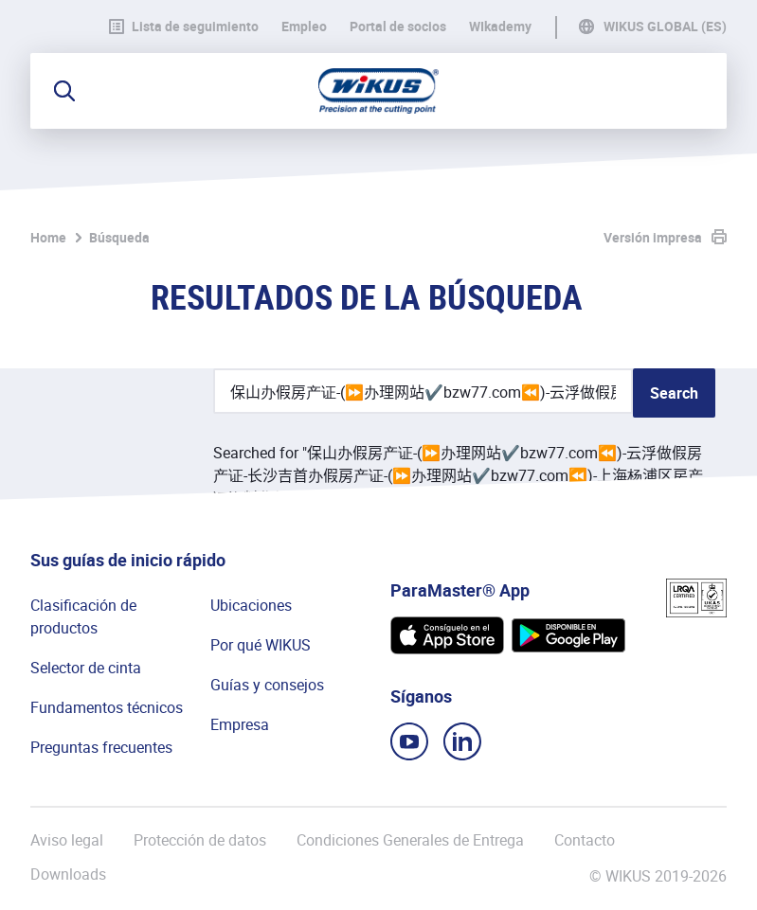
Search (674, 393)
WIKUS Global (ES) (665, 26)
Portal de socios (398, 26)
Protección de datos (200, 839)
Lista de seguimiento (184, 26)
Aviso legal (66, 839)
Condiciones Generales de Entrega (410, 839)
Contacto (584, 839)
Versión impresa (653, 237)
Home (48, 237)
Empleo (304, 26)
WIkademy (500, 26)
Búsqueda (119, 237)
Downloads (68, 874)
